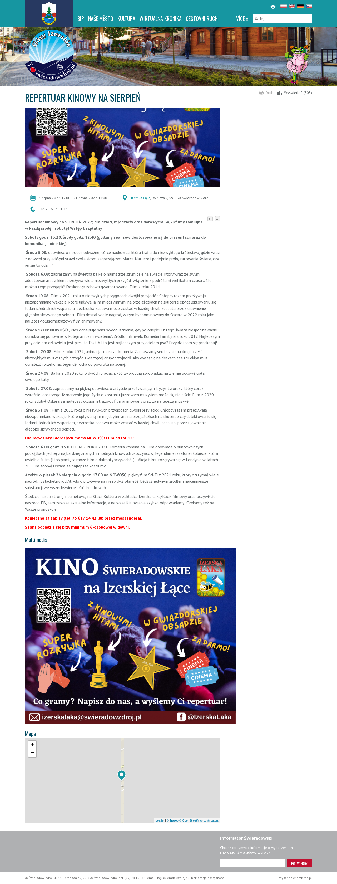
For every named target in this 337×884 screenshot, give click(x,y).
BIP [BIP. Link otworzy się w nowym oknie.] (80, 18)
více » (242, 18)
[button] (121, 775)
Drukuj (270, 92)
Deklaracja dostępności (208, 878)
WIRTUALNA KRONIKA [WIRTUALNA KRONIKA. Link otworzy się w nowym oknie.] (161, 18)
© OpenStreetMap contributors (199, 820)
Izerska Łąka (140, 198)
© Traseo (173, 820)
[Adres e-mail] (252, 863)
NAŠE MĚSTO (100, 18)
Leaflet (160, 820)
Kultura (126, 18)
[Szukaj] (282, 18)
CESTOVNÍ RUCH (202, 18)
